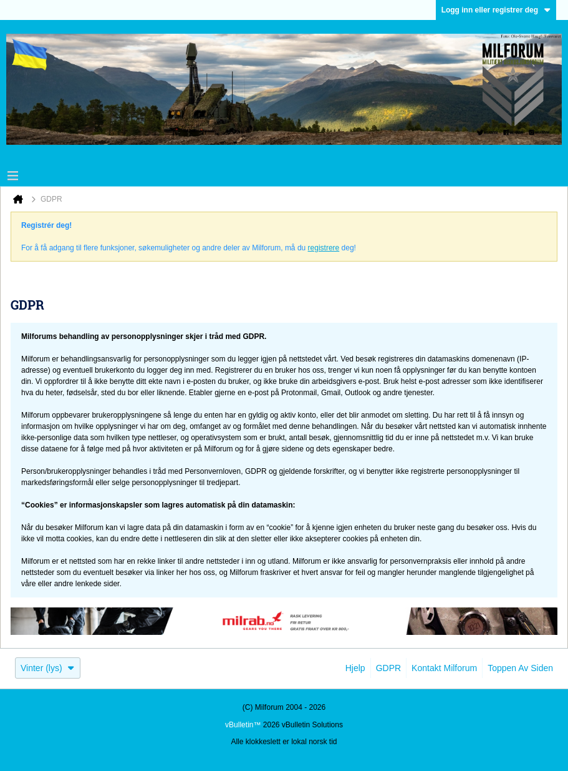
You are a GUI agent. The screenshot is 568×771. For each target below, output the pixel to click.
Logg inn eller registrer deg (496, 10)
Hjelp (355, 668)
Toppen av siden (520, 668)
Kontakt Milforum (444, 668)
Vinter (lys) (48, 668)
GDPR (388, 668)
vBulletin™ (243, 724)
